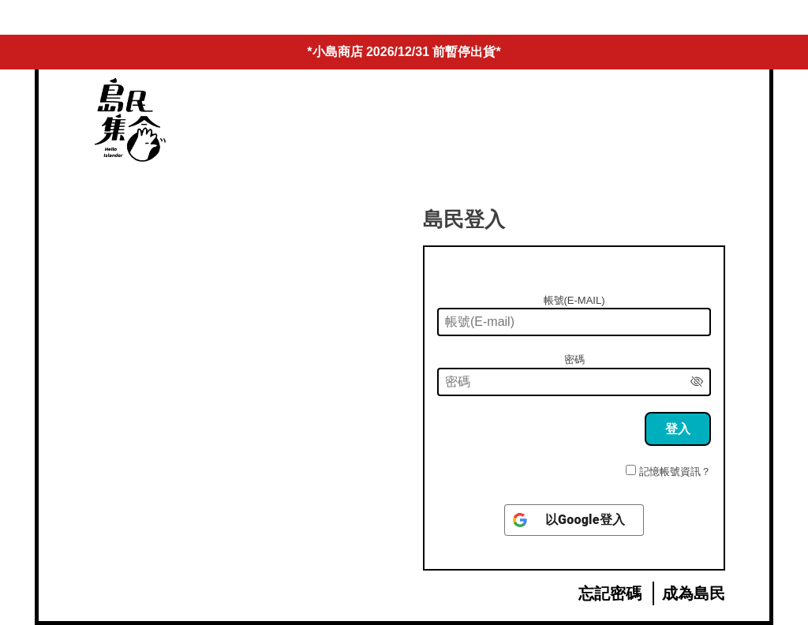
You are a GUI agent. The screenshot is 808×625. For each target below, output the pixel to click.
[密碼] (574, 382)
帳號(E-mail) (574, 300)
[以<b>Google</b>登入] (574, 520)
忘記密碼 (610, 593)
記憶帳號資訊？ (675, 471)
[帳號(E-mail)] (574, 322)
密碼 (574, 359)
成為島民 (693, 593)
